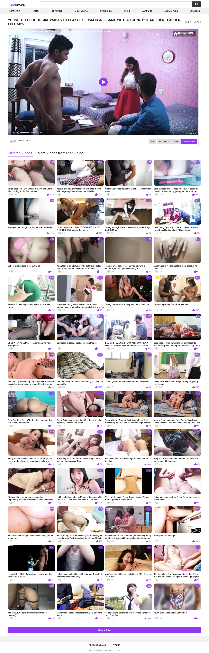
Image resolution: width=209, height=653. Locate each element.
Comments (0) (189, 141)
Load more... (104, 630)
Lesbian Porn (171, 11)
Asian (17, 4)
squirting (195, 11)
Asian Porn (14, 11)
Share (176, 141)
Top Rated (57, 11)
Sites (127, 11)
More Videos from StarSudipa (60, 153)
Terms (116, 645)
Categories (106, 11)
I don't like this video (14, 141)
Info (153, 141)
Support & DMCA (97, 645)
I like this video (11, 141)
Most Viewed (81, 11)
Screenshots (164, 141)
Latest (36, 11)
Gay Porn (147, 11)
